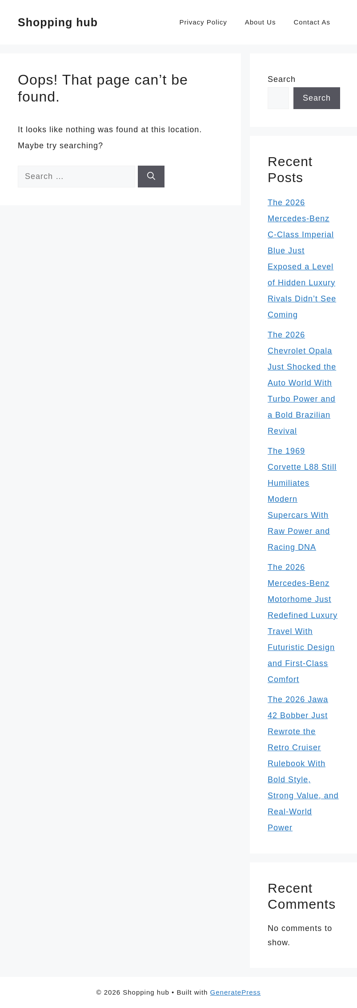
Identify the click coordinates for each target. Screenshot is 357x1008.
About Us (260, 22)
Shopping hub (58, 22)
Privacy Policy (203, 22)
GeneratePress (235, 992)
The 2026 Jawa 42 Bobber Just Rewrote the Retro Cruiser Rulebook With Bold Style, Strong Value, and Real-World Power (303, 763)
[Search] (151, 176)
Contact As (311, 22)
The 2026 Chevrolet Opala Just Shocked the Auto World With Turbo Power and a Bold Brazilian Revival (302, 382)
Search (282, 79)
